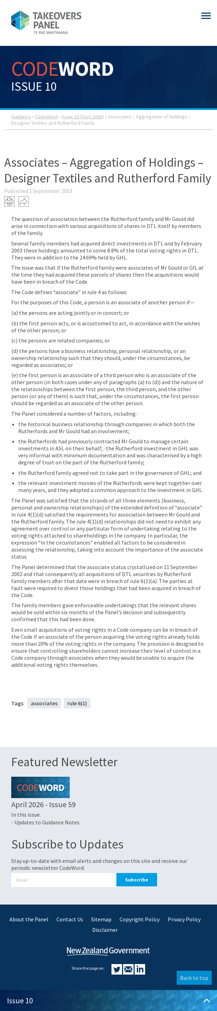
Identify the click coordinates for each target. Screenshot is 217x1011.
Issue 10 (108, 1000)
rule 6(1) (77, 703)
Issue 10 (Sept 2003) (83, 116)
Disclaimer (105, 929)
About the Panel (28, 919)
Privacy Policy (184, 919)
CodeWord (46, 116)
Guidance (21, 116)
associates (44, 703)
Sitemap (101, 919)
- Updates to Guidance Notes (45, 822)
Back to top (194, 977)
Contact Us (69, 919)
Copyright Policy (140, 919)
